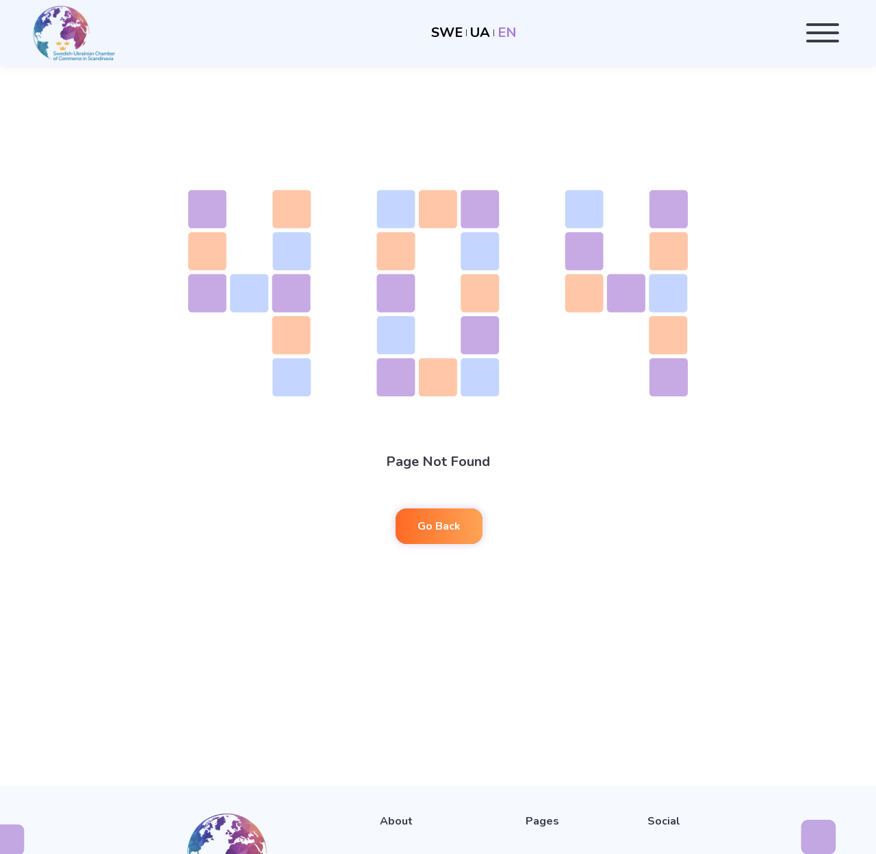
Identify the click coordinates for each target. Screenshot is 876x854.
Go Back (439, 526)
